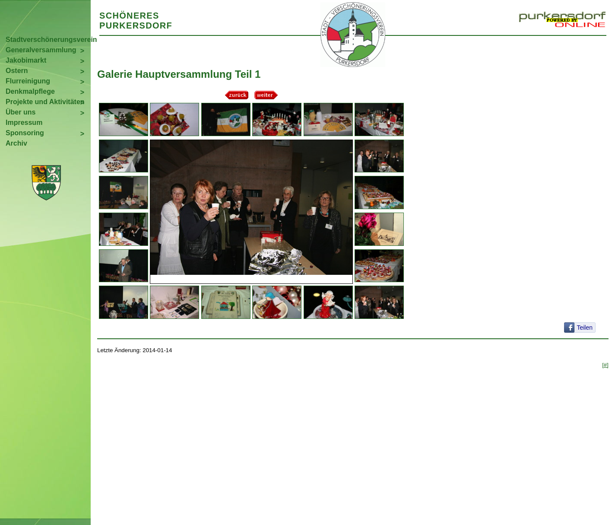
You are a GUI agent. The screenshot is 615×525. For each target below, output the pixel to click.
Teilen (585, 327)
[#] (605, 365)
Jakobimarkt (26, 60)
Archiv (16, 143)
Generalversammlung (41, 50)
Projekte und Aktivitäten (45, 101)
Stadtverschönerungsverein (48, 39)
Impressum (24, 122)
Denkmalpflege (30, 91)
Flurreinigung (28, 81)
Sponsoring (25, 133)
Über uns (20, 112)
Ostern (17, 70)
